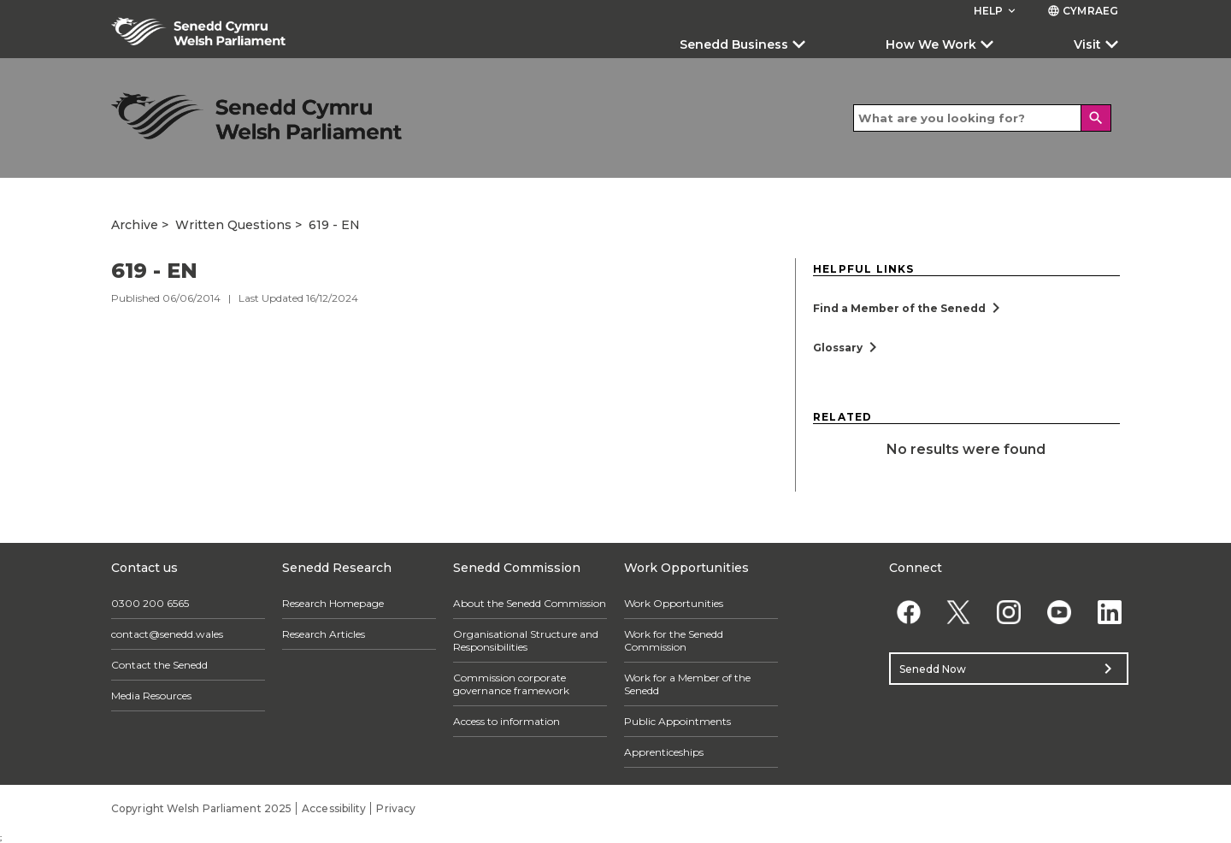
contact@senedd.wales (167, 634)
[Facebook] (908, 611)
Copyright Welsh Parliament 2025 (201, 808)
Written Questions (233, 225)
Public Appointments (677, 721)
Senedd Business (734, 44)
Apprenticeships (664, 752)
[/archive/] (256, 115)
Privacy (395, 808)
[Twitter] (958, 611)
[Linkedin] (1109, 611)
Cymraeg (1082, 10)
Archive (134, 225)
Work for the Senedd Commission (673, 640)
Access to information (506, 721)
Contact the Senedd (159, 664)
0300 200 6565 (150, 603)
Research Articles (323, 634)
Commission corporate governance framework (511, 684)
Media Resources (151, 695)
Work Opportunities (673, 603)
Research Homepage (333, 603)
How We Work (931, 44)
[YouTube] (1059, 611)
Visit (1087, 44)
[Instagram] (1009, 611)
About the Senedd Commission (529, 603)
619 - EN (334, 225)
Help (996, 10)
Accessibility (334, 808)
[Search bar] (982, 118)
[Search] (1095, 118)
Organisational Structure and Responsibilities (525, 640)
